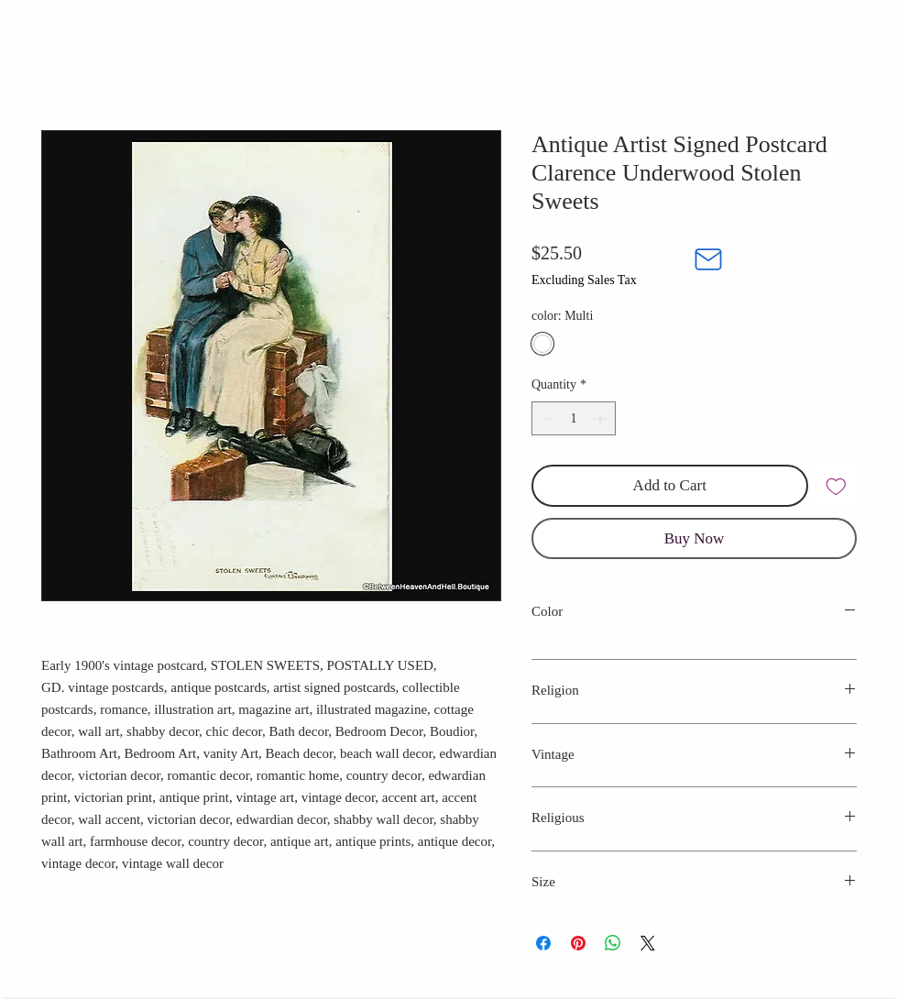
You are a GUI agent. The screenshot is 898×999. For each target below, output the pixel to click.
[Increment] (601, 418)
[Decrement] (545, 418)
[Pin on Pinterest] (578, 943)
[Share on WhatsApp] (613, 943)
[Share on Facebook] (543, 943)
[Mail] (708, 259)
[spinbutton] (573, 418)
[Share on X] (648, 943)
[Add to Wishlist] (837, 486)
